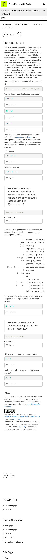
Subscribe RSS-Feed (12, 527)
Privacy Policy (10, 503)
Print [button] (6, 523)
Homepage (7, 24)
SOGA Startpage (11, 471)
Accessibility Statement (14, 507)
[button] (5, 34)
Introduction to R (30, 24)
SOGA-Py (8, 475)
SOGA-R (18, 24)
